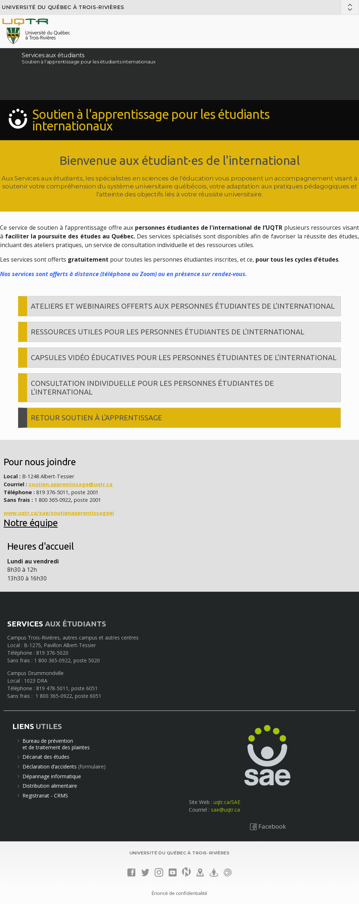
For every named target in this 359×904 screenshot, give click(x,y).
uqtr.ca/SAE (227, 802)
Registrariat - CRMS (45, 795)
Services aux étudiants (53, 55)
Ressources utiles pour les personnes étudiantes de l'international (167, 332)
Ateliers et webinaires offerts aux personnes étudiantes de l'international (183, 306)
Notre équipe (31, 522)
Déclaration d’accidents (49, 766)
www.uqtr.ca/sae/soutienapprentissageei (59, 512)
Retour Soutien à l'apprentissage (96, 417)
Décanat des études (45, 756)
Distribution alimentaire (49, 785)
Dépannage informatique (51, 776)
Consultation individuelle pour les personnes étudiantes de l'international (152, 387)
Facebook (268, 826)
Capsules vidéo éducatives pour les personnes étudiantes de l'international (184, 357)
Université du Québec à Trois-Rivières (63, 7)
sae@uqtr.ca (225, 809)
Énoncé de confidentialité (179, 893)
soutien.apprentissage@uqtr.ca (71, 484)
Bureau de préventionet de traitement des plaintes (56, 744)
